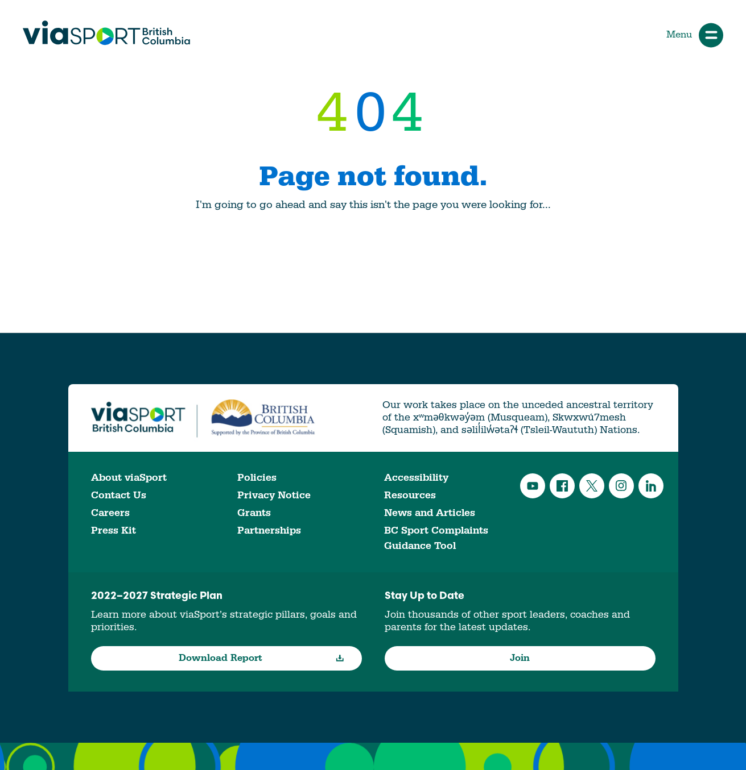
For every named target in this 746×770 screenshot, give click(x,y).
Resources (410, 495)
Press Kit (113, 530)
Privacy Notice (274, 495)
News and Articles (429, 512)
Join (520, 658)
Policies (257, 477)
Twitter (591, 485)
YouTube (532, 485)
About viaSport (129, 477)
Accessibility (416, 477)
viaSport (106, 32)
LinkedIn (650, 485)
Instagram (621, 485)
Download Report (261, 658)
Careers (110, 512)
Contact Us (118, 495)
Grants (254, 512)
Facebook (562, 485)
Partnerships (269, 530)
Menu (694, 35)
